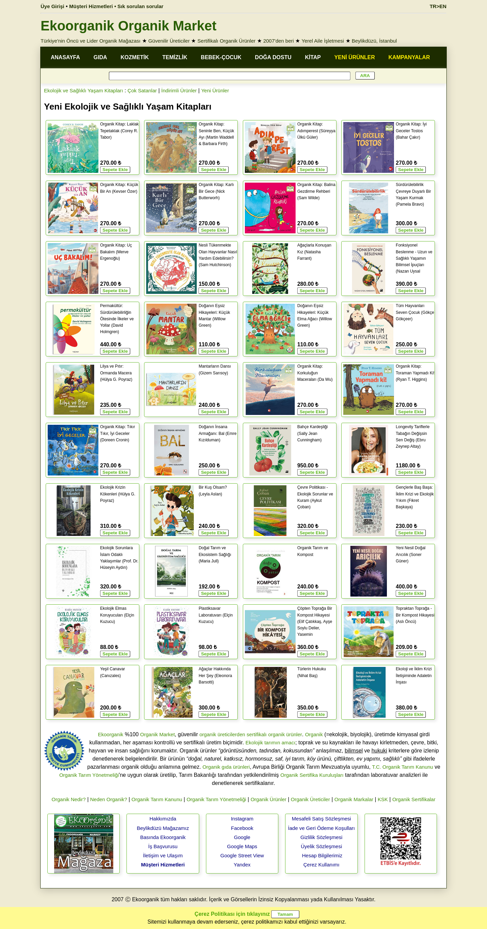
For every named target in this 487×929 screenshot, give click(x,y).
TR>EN (438, 6)
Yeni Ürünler (215, 90)
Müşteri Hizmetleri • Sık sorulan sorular (116, 6)
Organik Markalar (353, 799)
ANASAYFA (65, 57)
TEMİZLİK (174, 57)
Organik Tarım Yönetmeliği (89, 775)
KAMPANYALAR (409, 57)
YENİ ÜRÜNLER (354, 57)
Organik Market (157, 734)
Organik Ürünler (268, 799)
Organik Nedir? (69, 799)
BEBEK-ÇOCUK (221, 57)
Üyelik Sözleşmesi (321, 846)
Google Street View (242, 855)
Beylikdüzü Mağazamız (163, 828)
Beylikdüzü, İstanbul (374, 41)
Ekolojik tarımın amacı (271, 742)
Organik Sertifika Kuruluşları (312, 775)
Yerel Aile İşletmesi (323, 41)
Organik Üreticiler (310, 799)
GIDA (100, 57)
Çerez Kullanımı (321, 864)
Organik (314, 734)
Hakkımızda (162, 818)
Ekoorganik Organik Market (128, 25)
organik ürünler (285, 734)
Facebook (242, 828)
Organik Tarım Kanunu (157, 799)
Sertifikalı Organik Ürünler (227, 41)
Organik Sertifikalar (414, 799)
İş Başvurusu (163, 846)
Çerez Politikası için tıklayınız (232, 914)
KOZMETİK (135, 57)
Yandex (242, 864)
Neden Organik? (108, 799)
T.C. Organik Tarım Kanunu (402, 767)
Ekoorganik (110, 734)
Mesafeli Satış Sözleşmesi (321, 818)
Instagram (242, 818)
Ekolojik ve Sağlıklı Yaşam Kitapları (83, 90)
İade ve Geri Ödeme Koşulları (321, 828)
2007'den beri (278, 41)
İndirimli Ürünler (179, 90)
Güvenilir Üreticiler (169, 41)
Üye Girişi (52, 6)
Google (242, 837)
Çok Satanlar (142, 90)
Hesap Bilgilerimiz (322, 855)
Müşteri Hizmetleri (163, 864)
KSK (383, 799)
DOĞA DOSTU (273, 57)
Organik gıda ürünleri (226, 767)
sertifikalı (256, 734)
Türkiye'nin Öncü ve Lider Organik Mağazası (91, 41)
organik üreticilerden (222, 734)
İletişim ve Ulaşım (163, 855)
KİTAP (313, 57)
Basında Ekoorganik (162, 837)
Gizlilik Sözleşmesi (321, 837)
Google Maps (242, 846)
